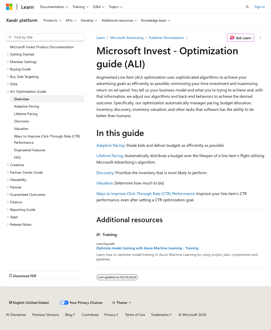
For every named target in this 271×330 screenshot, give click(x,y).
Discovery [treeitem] (21, 121)
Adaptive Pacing (110, 145)
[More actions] (260, 38)
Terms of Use (135, 314)
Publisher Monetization (166, 37)
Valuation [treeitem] (21, 128)
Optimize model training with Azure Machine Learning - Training (147, 248)
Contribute (90, 314)
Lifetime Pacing (109, 155)
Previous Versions (45, 314)
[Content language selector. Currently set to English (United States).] (29, 303)
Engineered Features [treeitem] (29, 150)
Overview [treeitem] (21, 99)
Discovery (105, 172)
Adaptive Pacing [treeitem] (26, 106)
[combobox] (45, 37)
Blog (68, 314)
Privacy (109, 314)
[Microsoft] (9, 7)
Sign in (259, 6)
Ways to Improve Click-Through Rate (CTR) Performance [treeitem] (47, 139)
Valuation (104, 182)
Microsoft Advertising (126, 37)
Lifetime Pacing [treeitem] (25, 113)
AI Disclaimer (16, 314)
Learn (100, 37)
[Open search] (247, 6)
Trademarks (160, 314)
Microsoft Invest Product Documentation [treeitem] (42, 46)
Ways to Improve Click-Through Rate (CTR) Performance (145, 193)
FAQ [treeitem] (17, 157)
